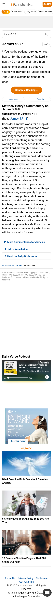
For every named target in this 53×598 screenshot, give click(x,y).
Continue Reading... (26, 90)
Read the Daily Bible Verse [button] (20, 256)
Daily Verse (31, 12)
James (19, 265)
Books (11, 265)
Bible (4, 265)
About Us (10, 578)
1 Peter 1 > (39, 99)
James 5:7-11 (18, 118)
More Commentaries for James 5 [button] (24, 242)
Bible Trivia (17, 12)
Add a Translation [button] (16, 249)
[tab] (26, 242)
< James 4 (13, 99)
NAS (47, 44)
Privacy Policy (25, 578)
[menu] (4, 4)
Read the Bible (45, 12)
